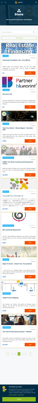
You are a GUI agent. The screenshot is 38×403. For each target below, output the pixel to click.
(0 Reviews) (33, 57)
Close (19, 399)
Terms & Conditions (13, 394)
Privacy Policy (21, 394)
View (30, 73)
